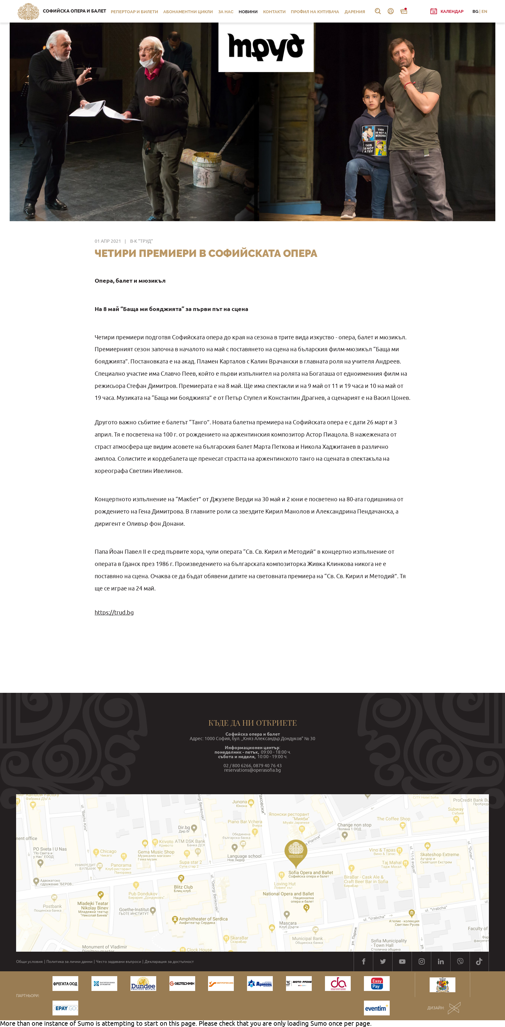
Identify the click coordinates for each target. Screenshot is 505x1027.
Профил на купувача (315, 11)
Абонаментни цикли (188, 11)
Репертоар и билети (134, 11)
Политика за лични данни (69, 962)
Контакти (274, 11)
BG (475, 11)
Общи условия (29, 962)
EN (484, 11)
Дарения (355, 11)
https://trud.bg (114, 612)
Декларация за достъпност (169, 962)
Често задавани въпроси (118, 962)
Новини (248, 11)
